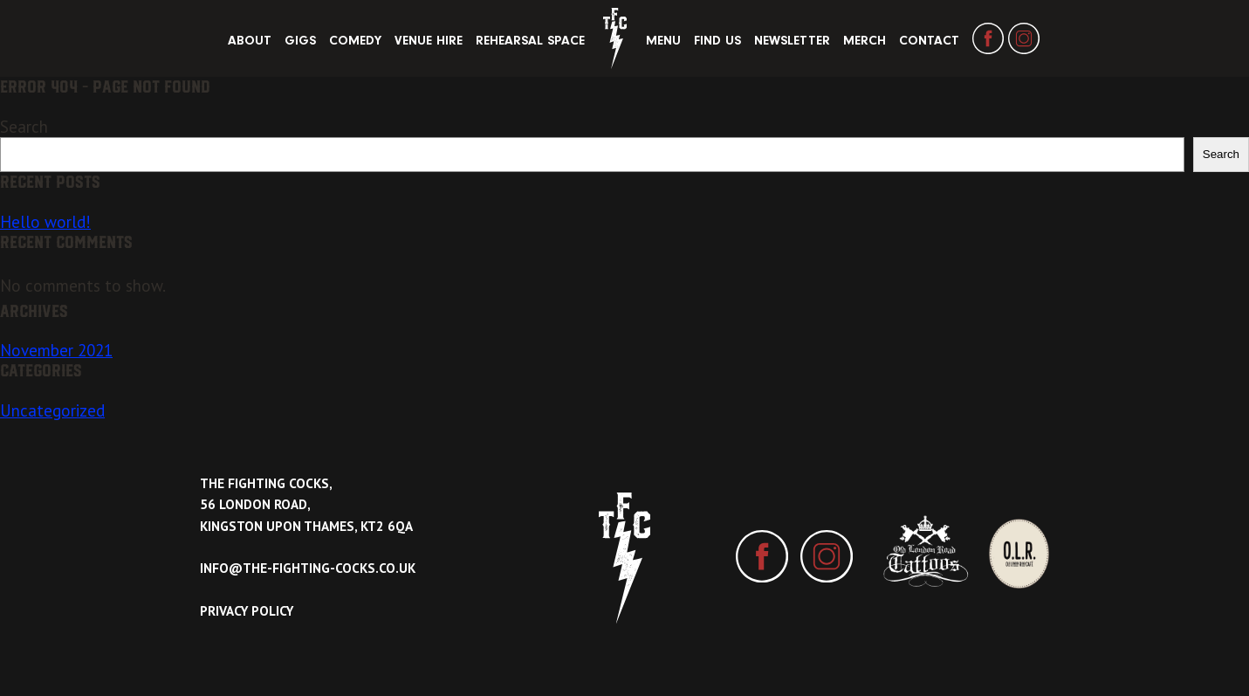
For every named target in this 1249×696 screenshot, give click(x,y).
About (249, 40)
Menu (663, 40)
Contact (929, 40)
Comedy (355, 40)
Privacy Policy (246, 611)
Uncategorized (52, 410)
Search (24, 126)
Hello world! (45, 221)
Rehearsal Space (530, 40)
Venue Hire (429, 40)
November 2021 (56, 350)
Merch (864, 40)
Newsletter (792, 40)
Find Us (717, 40)
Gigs (300, 40)
